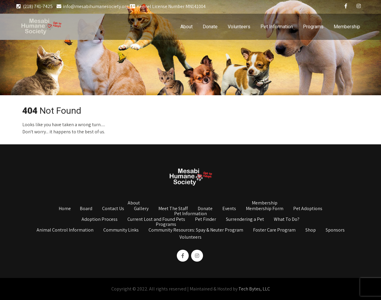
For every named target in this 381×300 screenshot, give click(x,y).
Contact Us (113, 209)
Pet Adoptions (307, 209)
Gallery (141, 209)
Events (229, 209)
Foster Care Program (274, 230)
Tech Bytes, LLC (254, 289)
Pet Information (276, 26)
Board (86, 209)
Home (65, 209)
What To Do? (286, 219)
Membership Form (264, 209)
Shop (310, 230)
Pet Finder (205, 219)
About (186, 26)
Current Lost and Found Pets (156, 219)
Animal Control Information (65, 230)
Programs (313, 26)
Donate (210, 26)
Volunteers (239, 26)
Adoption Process (100, 219)
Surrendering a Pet (245, 219)
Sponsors (335, 230)
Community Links (121, 230)
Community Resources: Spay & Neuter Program (196, 230)
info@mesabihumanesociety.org (93, 6)
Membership (347, 26)
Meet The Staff (173, 209)
